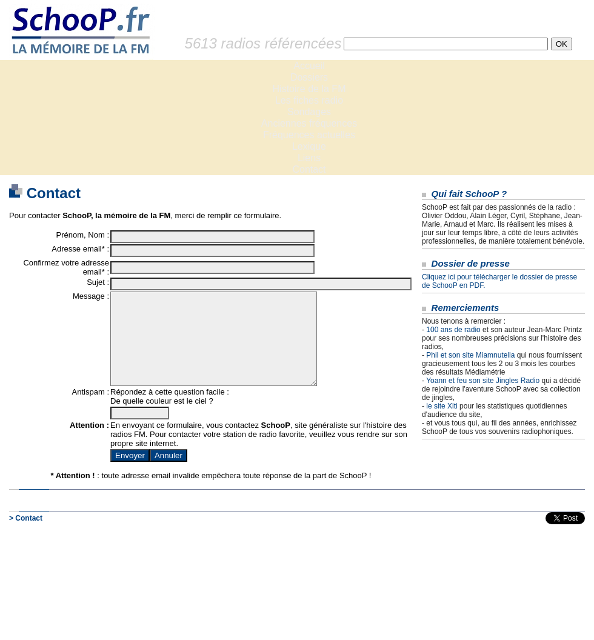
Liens (309, 158)
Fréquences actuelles (309, 135)
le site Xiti (441, 406)
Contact (308, 169)
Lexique (309, 146)
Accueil (309, 66)
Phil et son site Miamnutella (470, 355)
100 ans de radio (453, 329)
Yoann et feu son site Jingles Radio (482, 380)
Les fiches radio (309, 100)
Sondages (309, 112)
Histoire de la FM (309, 89)
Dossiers (309, 77)
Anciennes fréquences (309, 123)
